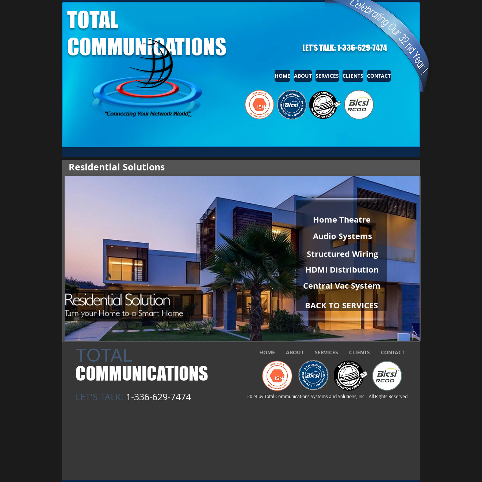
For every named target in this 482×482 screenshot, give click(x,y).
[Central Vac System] (342, 286)
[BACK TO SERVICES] (341, 305)
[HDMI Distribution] (342, 269)
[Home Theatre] (342, 219)
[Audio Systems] (342, 236)
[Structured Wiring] (342, 254)
